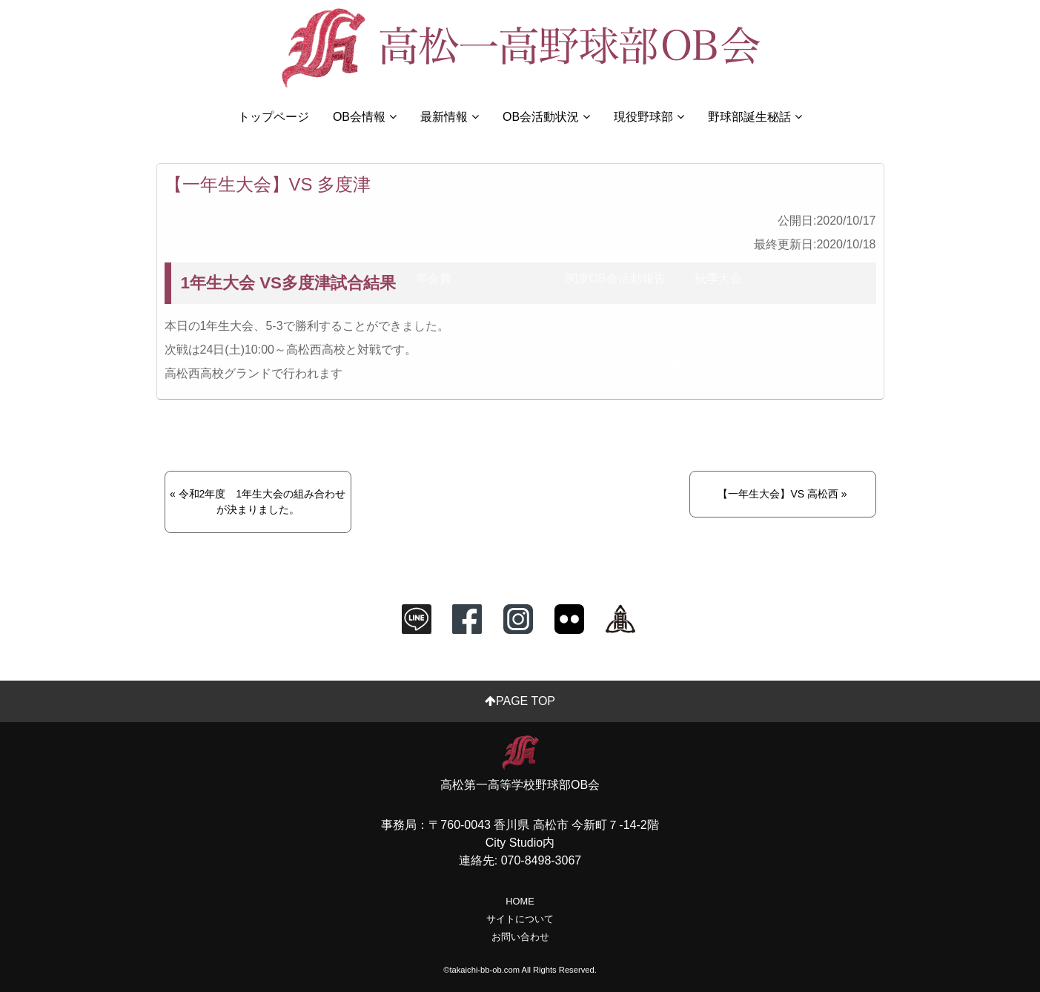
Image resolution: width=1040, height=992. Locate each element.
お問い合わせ (520, 936)
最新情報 (449, 116)
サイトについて (520, 919)
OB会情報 (365, 116)
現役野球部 (649, 116)
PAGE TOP (520, 701)
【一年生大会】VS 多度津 (268, 184)
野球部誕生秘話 (755, 116)
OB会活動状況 (546, 116)
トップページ (273, 116)
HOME (520, 901)
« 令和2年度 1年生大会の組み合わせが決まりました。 (257, 501)
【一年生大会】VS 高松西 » (782, 494)
